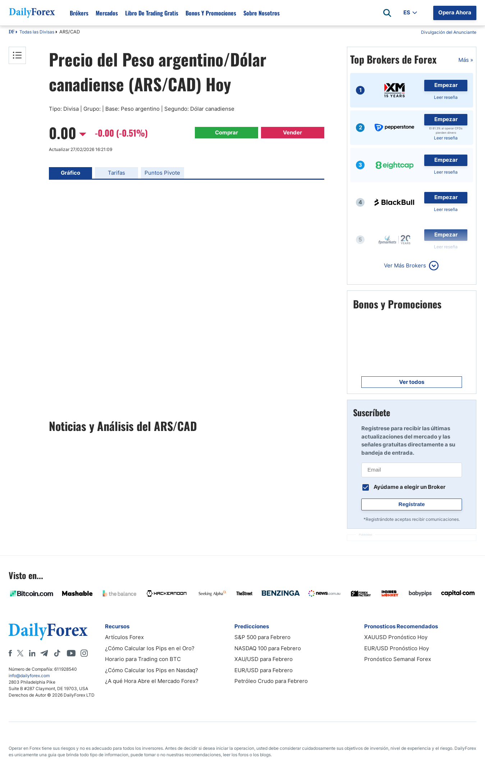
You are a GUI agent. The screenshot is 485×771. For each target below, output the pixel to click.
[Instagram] (84, 653)
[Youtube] (71, 653)
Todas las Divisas (36, 32)
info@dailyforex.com (29, 675)
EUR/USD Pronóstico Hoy (396, 648)
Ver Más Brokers (405, 265)
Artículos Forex (124, 637)
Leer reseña (446, 97)
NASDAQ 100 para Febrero (267, 648)
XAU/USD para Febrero (263, 659)
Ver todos (411, 381)
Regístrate (411, 504)
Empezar (446, 85)
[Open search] (387, 13)
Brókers (79, 13)
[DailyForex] (48, 631)
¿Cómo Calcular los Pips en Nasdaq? (151, 670)
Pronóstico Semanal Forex (397, 659)
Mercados (107, 13)
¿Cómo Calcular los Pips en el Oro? (150, 648)
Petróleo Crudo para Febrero (271, 681)
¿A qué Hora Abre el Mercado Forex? (151, 681)
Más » (465, 59)
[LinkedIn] (32, 653)
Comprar (226, 132)
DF (11, 32)
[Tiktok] (57, 653)
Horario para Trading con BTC (143, 659)
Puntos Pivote (162, 172)
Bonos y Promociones (211, 13)
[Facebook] (10, 653)
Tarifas (116, 172)
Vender (292, 132)
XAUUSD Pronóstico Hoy (395, 637)
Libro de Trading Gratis (151, 13)
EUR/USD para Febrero (263, 670)
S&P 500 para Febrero (262, 637)
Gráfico (70, 172)
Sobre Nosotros (261, 13)
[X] (20, 653)
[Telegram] (44, 653)
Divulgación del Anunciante (448, 32)
